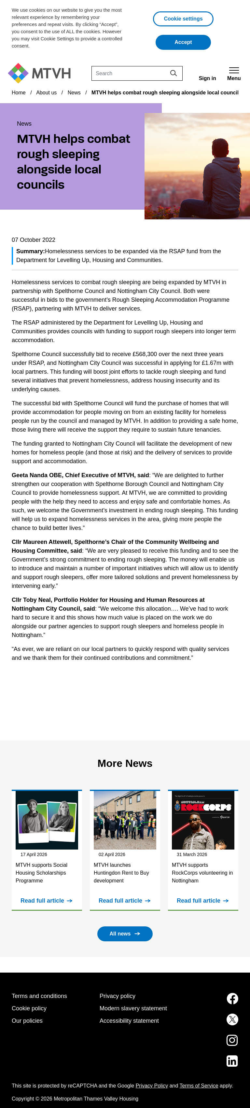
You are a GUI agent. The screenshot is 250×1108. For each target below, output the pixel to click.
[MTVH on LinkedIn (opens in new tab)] (213, 1065)
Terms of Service (199, 1085)
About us (46, 92)
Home (19, 92)
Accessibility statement (129, 1021)
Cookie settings (183, 18)
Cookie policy (29, 1008)
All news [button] (120, 933)
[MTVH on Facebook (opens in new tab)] (213, 1002)
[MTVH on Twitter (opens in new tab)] (213, 1023)
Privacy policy (117, 996)
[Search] (137, 73)
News (74, 92)
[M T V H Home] (42, 73)
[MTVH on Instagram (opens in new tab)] (213, 1044)
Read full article (42, 900)
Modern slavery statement (133, 1008)
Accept (192, 41)
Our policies (27, 1021)
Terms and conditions (39, 996)
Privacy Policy (152, 1085)
